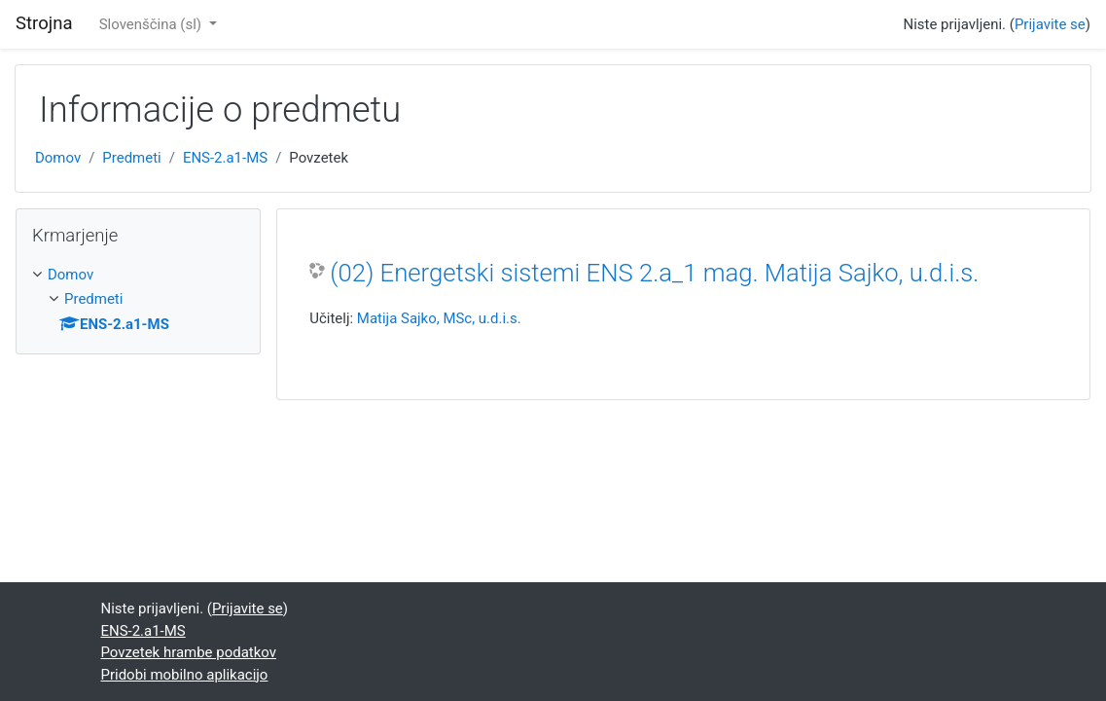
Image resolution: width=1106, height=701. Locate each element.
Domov (58, 157)
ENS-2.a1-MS (225, 157)
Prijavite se (1050, 24)
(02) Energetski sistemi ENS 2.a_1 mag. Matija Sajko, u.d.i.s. (654, 272)
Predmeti (131, 157)
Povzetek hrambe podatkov (188, 652)
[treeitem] (138, 274)
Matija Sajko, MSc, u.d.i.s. (439, 318)
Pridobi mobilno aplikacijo (184, 674)
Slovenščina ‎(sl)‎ (152, 24)
